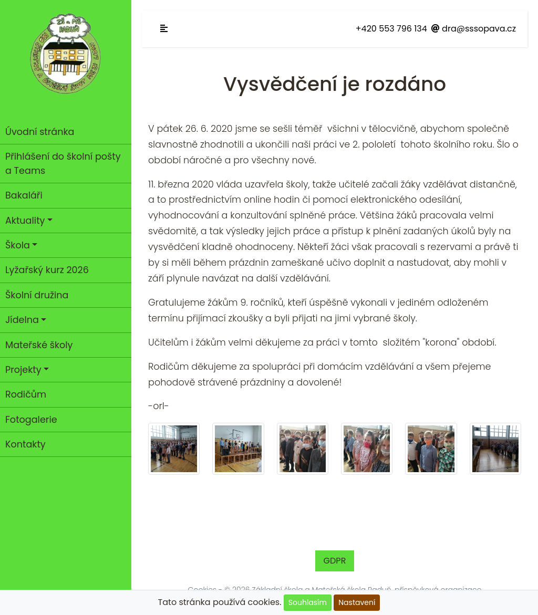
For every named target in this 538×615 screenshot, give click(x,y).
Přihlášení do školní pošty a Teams (63, 163)
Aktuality (25, 220)
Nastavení (356, 602)
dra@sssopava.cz (473, 29)
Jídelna (22, 320)
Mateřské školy (39, 345)
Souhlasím (307, 602)
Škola (17, 245)
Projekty (23, 369)
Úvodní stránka (39, 132)
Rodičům (25, 394)
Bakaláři (24, 195)
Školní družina (36, 295)
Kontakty (25, 444)
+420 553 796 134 (391, 29)
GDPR (335, 561)
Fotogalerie (31, 419)
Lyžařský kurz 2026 (47, 270)
